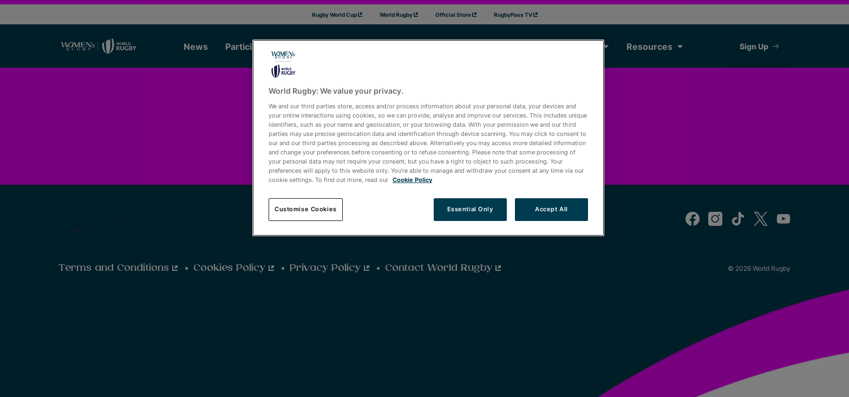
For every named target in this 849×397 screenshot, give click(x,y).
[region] (428, 138)
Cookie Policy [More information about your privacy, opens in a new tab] (412, 180)
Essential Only (470, 209)
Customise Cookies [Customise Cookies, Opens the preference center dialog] (306, 209)
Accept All (551, 209)
